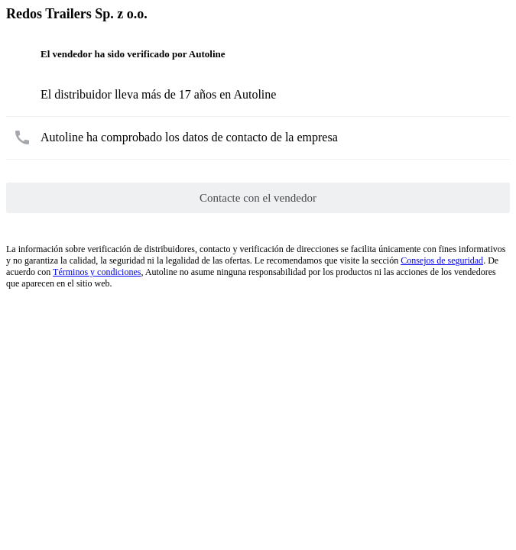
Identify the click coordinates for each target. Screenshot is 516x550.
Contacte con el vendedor (258, 198)
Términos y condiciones (97, 272)
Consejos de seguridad (442, 260)
